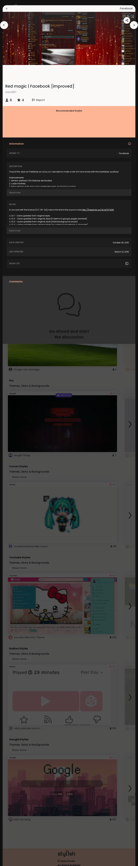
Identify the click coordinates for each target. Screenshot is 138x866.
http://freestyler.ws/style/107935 (98, 209)
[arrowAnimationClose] (4, 25)
